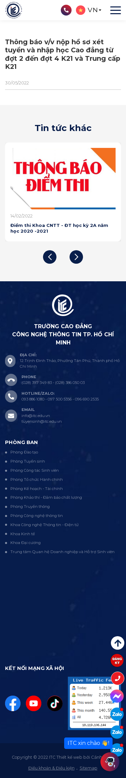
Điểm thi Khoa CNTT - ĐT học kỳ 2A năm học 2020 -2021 (59, 228)
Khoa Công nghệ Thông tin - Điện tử (44, 524)
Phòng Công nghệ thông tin (36, 515)
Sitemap (88, 768)
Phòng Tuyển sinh (27, 461)
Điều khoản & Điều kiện (51, 768)
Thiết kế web (69, 757)
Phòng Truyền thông (30, 506)
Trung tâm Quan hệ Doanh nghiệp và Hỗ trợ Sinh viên (62, 551)
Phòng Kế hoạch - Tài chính (36, 488)
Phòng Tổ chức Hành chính (36, 479)
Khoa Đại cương (25, 542)
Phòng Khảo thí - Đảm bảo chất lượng (46, 497)
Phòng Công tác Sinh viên (34, 470)
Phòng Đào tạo (24, 452)
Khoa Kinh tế (22, 533)
